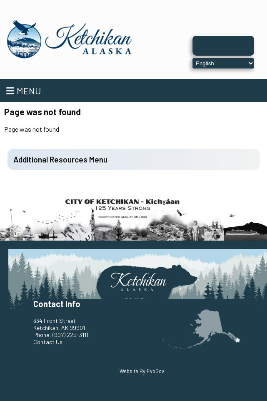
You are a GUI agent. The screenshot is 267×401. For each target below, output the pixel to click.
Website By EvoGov (142, 371)
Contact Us (47, 341)
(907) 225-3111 (70, 334)
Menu (23, 90)
